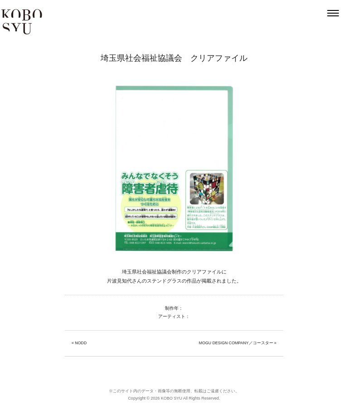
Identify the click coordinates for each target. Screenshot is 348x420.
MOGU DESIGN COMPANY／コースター (236, 343)
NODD (81, 343)
